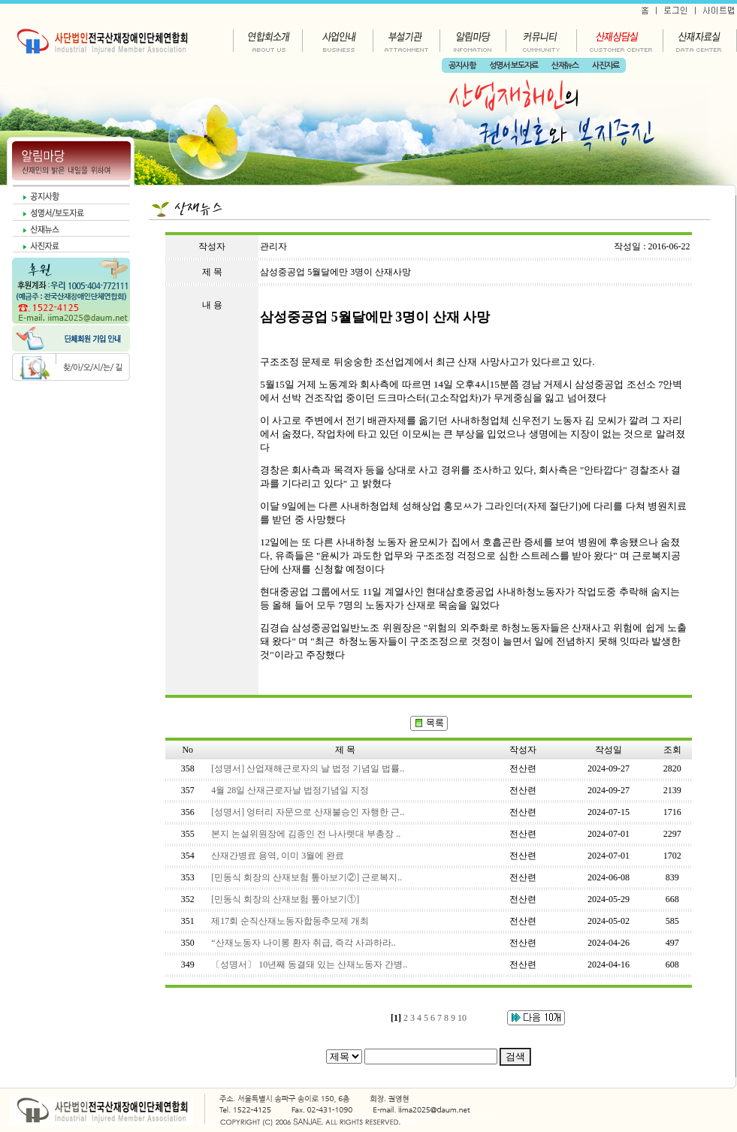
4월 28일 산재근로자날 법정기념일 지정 (290, 790)
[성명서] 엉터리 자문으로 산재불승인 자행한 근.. (307, 812)
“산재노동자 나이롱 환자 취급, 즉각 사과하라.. (303, 942)
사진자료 (605, 66)
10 (462, 1018)
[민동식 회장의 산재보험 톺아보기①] (285, 899)
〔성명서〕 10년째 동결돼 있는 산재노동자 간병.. (309, 964)
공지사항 (462, 66)
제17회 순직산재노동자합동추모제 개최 (290, 921)
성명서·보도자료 (513, 66)
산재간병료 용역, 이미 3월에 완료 (277, 855)
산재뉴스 (564, 66)
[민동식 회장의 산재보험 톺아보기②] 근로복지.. (306, 877)
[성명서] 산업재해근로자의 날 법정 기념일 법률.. (307, 768)
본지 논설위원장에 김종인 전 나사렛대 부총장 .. (305, 834)
